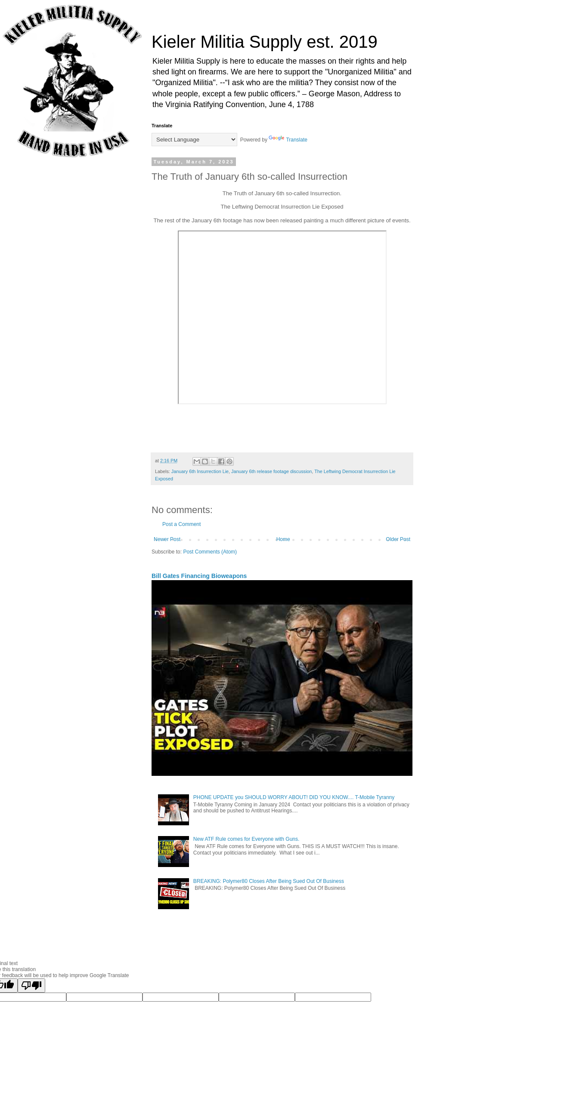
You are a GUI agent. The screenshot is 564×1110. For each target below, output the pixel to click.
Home (283, 539)
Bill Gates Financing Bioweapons (199, 575)
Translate (288, 140)
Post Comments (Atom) (210, 552)
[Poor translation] (31, 985)
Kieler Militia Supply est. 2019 (265, 41)
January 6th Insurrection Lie (200, 471)
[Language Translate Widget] (194, 139)
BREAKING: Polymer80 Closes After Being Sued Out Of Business (268, 881)
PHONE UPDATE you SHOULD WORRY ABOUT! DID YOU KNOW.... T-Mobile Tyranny (293, 797)
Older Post (398, 539)
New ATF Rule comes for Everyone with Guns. (246, 839)
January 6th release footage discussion (271, 471)
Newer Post (167, 539)
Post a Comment (181, 524)
